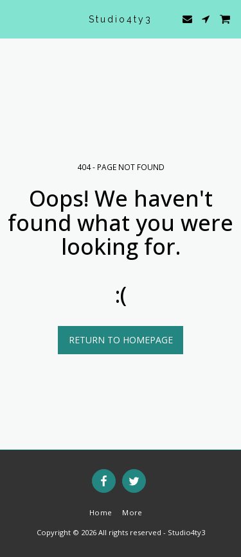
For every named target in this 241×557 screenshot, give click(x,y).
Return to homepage (121, 340)
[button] (14, 18)
